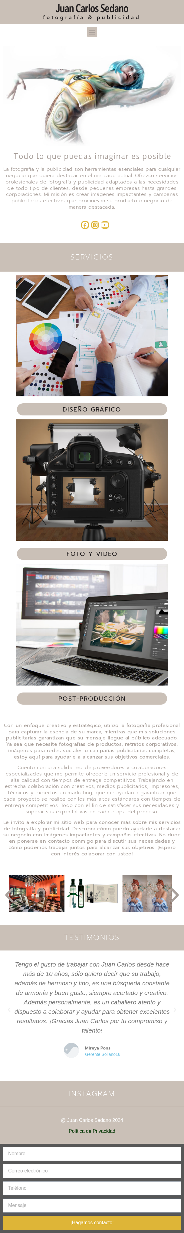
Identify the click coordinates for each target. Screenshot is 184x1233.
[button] (92, 32)
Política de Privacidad (92, 1131)
